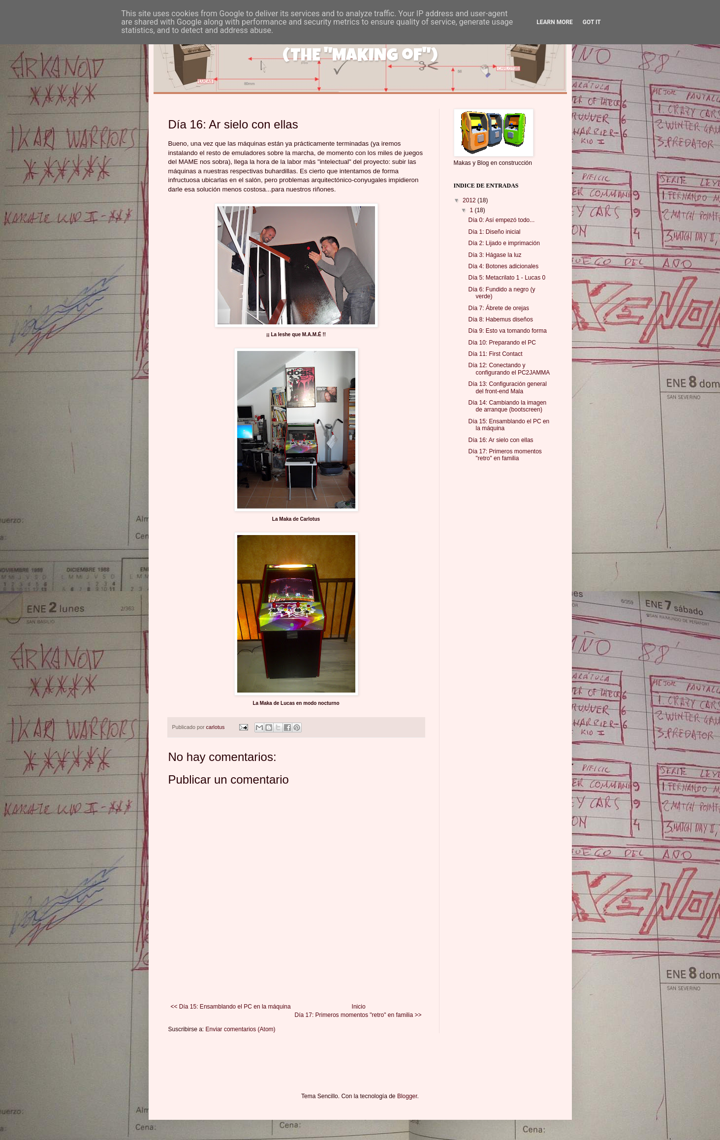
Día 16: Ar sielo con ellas (500, 440)
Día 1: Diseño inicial (494, 231)
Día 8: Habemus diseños (500, 319)
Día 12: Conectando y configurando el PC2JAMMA (509, 369)
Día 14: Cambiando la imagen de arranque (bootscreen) (507, 406)
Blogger (407, 1096)
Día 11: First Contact (495, 353)
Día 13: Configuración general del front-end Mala (507, 387)
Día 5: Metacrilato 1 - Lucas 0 (506, 277)
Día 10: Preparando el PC (501, 342)
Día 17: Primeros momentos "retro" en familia (504, 455)
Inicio (359, 1006)
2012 (470, 200)
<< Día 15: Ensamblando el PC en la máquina (231, 1006)
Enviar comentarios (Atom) (241, 1029)
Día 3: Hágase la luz (494, 255)
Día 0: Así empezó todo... (501, 220)
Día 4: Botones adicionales (503, 266)
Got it (592, 22)
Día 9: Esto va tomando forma (507, 330)
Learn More (554, 22)
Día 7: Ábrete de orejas (498, 308)
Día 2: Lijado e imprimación (503, 243)
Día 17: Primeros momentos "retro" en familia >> (358, 1015)
